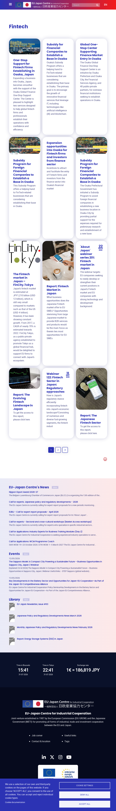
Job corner (37, 732)
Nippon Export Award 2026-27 (23, 492)
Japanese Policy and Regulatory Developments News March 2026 (49, 616)
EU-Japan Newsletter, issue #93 (32, 604)
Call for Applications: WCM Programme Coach (31, 541)
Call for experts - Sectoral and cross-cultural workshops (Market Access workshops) (50, 522)
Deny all (84, 794)
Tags (66, 738)
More (55, 487)
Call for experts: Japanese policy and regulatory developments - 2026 (43, 502)
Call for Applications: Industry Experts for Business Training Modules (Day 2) (45, 532)
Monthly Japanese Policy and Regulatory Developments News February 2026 (54, 627)
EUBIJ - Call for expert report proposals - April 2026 (33, 512)
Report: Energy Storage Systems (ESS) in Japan (40, 639)
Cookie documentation (15, 802)
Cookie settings (84, 785)
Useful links (70, 732)
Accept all (84, 804)
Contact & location (41, 738)
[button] (103, 5)
